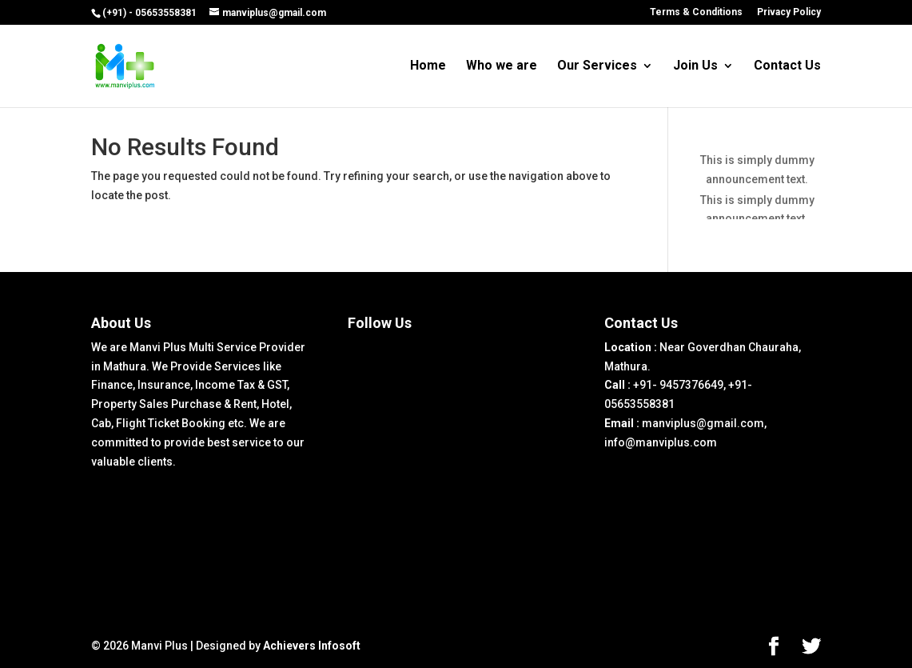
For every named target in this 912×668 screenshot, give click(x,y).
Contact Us (787, 66)
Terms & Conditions (696, 12)
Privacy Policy (789, 12)
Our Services (597, 66)
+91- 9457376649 (678, 384)
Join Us (695, 66)
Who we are (501, 66)
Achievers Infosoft (311, 645)
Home (428, 66)
